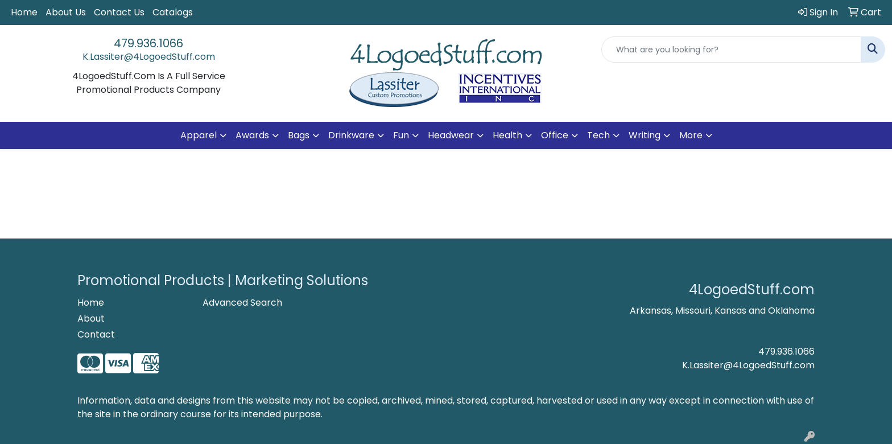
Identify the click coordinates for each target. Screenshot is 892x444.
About (91, 318)
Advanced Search (242, 302)
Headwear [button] (451, 135)
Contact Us (119, 12)
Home (24, 12)
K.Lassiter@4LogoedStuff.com (148, 56)
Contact (96, 334)
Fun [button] (401, 135)
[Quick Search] (731, 49)
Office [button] (554, 135)
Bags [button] (298, 135)
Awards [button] (252, 135)
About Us (66, 12)
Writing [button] (644, 135)
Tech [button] (598, 135)
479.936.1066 (148, 43)
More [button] (691, 135)
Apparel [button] (198, 135)
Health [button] (507, 135)
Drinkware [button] (351, 135)
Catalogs (172, 12)
